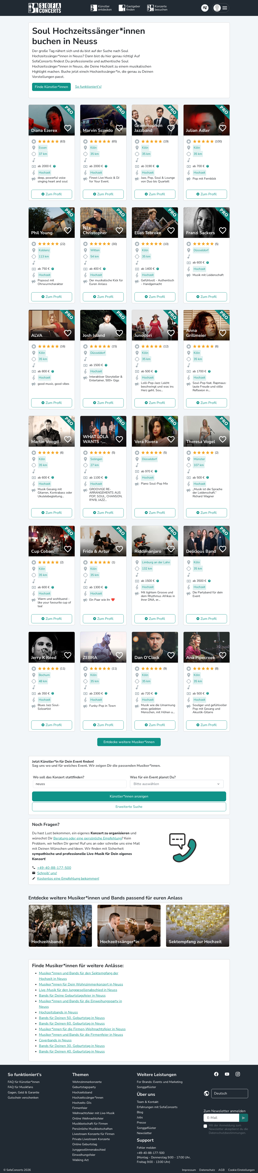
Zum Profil (54, 194)
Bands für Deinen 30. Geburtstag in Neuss (72, 1046)
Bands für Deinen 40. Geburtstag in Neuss (72, 1051)
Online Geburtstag (84, 1144)
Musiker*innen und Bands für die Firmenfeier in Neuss (81, 1034)
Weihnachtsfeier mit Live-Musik (93, 1113)
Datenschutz (207, 1170)
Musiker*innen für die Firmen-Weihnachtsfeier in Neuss (82, 1029)
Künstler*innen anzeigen (129, 796)
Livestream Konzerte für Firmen (93, 1134)
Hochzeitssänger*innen (87, 1098)
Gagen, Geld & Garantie (23, 1092)
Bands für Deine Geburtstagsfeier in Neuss (72, 995)
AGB (221, 1170)
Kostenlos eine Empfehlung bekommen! (68, 878)
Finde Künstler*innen (51, 87)
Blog (140, 1112)
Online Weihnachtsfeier (88, 1118)
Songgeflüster (146, 1087)
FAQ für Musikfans (20, 1087)
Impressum (189, 1170)
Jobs (140, 1117)
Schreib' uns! (47, 873)
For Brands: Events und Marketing (159, 1082)
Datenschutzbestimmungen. (227, 1133)
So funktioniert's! (88, 86)
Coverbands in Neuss (55, 1040)
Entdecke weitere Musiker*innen (129, 742)
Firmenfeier (79, 1108)
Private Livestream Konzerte (91, 1139)
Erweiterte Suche (129, 806)
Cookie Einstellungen (241, 1170)
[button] (220, 8)
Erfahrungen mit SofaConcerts (157, 1107)
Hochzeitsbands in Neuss (58, 1012)
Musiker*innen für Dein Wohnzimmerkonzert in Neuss (81, 984)
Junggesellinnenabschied (88, 1150)
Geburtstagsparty (84, 1087)
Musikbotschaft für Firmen (90, 1124)
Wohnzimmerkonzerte (87, 1082)
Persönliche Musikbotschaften (92, 1129)
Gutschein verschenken (23, 1098)
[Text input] (221, 1118)
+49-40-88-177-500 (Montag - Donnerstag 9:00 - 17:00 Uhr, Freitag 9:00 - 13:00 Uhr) (163, 1157)
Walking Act (80, 1160)
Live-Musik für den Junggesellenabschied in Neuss (78, 990)
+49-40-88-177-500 (54, 867)
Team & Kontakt (147, 1102)
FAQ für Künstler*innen (24, 1082)
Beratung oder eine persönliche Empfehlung (87, 838)
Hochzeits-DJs (81, 1103)
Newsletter (144, 1133)
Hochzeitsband (82, 1092)
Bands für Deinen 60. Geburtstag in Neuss (72, 1023)
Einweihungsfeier (83, 1155)
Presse (141, 1123)
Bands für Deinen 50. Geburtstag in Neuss (72, 1018)
